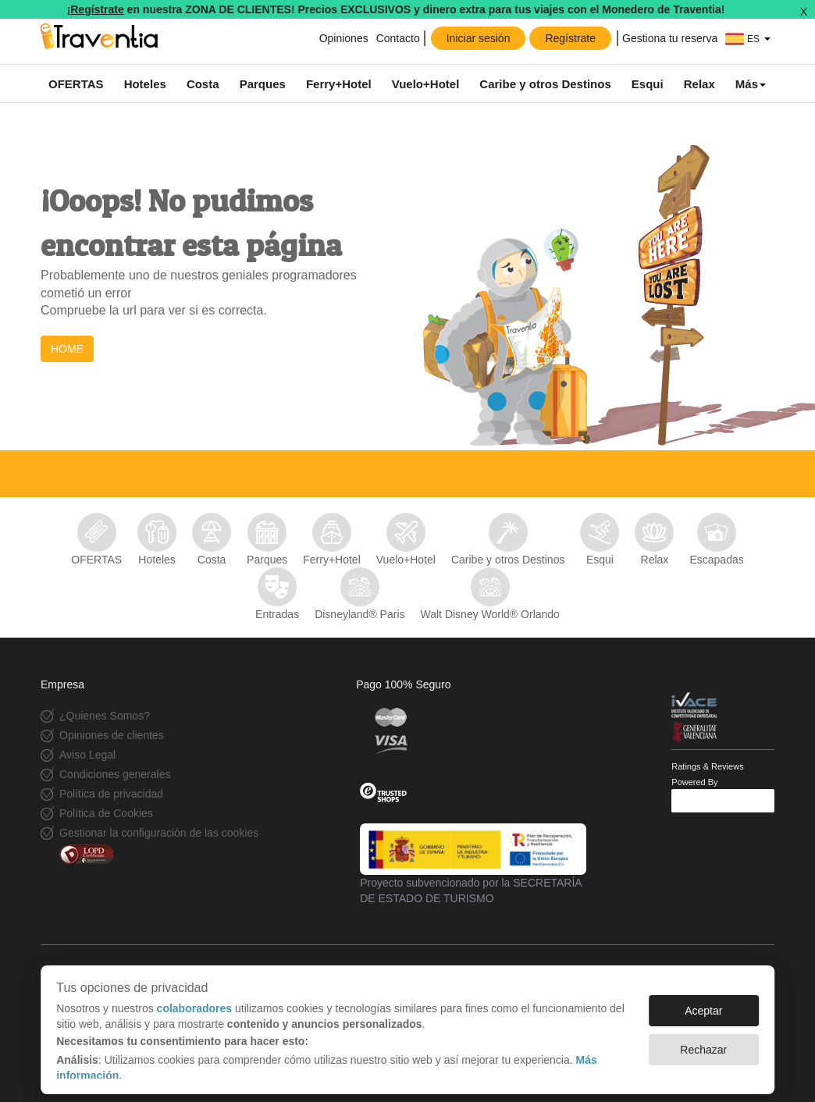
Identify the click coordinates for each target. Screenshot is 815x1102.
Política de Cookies (106, 813)
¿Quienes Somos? (104, 715)
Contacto (398, 38)
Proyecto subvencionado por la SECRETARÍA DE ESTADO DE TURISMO (473, 864)
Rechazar (703, 1042)
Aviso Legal (87, 754)
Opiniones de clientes (111, 735)
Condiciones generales (114, 774)
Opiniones (343, 38)
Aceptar (703, 1003)
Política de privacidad (111, 793)
